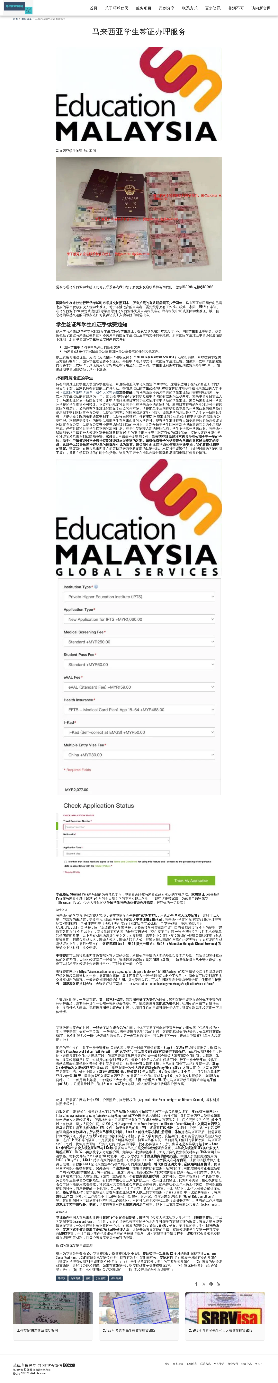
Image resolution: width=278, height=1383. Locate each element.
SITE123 (25, 1373)
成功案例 (116, 1278)
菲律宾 (62, 1278)
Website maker (38, 1373)
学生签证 (100, 1278)
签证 (88, 1278)
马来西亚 (75, 1278)
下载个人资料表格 (106, 392)
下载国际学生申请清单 (76, 392)
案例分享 (27, 19)
